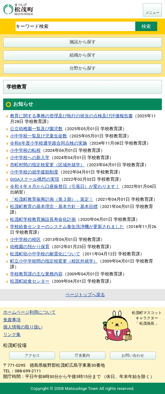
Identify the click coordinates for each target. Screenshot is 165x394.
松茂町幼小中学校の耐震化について (45, 253)
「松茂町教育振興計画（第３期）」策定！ (51, 199)
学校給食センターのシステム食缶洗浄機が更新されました (67, 226)
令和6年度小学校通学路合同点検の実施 (48, 143)
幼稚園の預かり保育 (29, 246)
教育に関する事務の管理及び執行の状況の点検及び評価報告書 (71, 115)
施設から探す (83, 41)
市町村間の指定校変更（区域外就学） (47, 164)
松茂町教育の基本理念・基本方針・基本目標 (54, 206)
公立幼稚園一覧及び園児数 (36, 128)
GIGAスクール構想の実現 (34, 179)
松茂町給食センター (29, 281)
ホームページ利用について (29, 312)
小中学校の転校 (25, 150)
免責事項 (12, 319)
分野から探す (83, 68)
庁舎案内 (82, 355)
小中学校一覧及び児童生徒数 (38, 135)
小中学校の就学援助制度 (34, 171)
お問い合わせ (132, 355)
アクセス (32, 355)
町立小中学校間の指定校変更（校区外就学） (54, 261)
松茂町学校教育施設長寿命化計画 (43, 219)
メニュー (152, 13)
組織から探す (83, 54)
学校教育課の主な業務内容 (36, 273)
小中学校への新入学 (29, 157)
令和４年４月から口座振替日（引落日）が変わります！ (65, 186)
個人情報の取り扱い (23, 326)
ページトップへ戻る (85, 294)
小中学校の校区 (25, 239)
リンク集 (12, 334)
